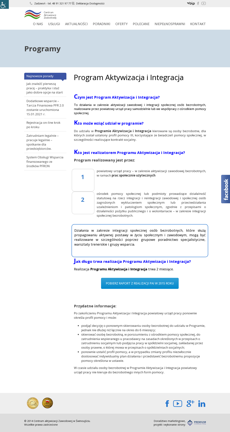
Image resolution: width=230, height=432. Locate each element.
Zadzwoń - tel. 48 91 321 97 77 (50, 3)
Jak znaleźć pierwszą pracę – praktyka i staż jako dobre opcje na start (44, 88)
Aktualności (76, 24)
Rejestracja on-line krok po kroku (43, 124)
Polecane (141, 24)
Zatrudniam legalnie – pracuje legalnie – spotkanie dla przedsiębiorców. (42, 142)
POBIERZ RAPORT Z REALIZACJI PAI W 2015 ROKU (140, 283)
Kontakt (198, 24)
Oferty (121, 24)
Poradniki (101, 24)
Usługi (54, 24)
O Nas (38, 24)
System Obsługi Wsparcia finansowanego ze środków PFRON (44, 161)
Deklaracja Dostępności (88, 3)
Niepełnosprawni (170, 24)
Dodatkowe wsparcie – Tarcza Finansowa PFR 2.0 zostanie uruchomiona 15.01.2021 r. (45, 107)
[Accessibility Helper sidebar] (4, 4)
